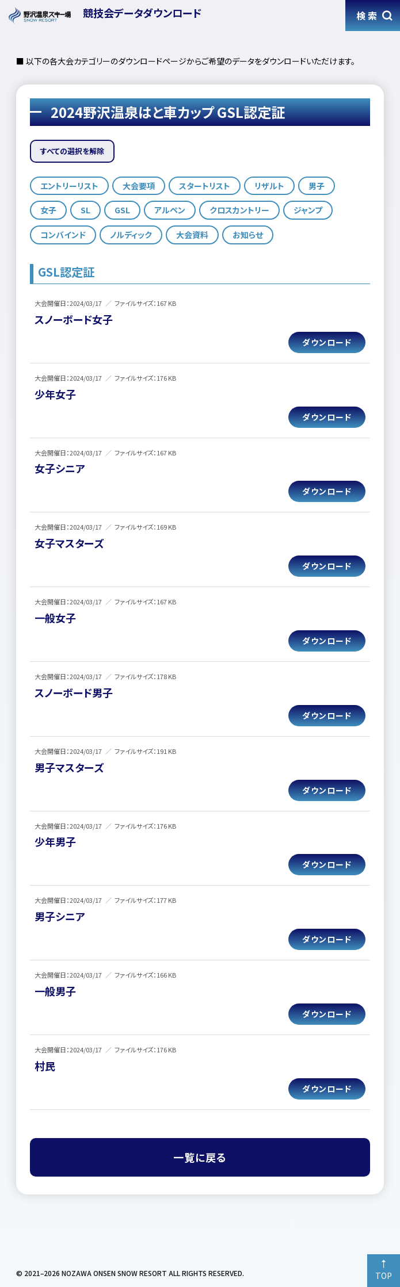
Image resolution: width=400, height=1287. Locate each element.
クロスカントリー (239, 210)
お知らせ (248, 234)
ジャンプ (308, 210)
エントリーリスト (69, 185)
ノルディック (131, 234)
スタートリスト (204, 185)
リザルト (269, 185)
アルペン (169, 210)
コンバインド (63, 234)
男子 (316, 185)
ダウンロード (327, 342)
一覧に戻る (200, 1157)
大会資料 (192, 234)
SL (85, 210)
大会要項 (139, 185)
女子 (48, 210)
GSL (122, 210)
